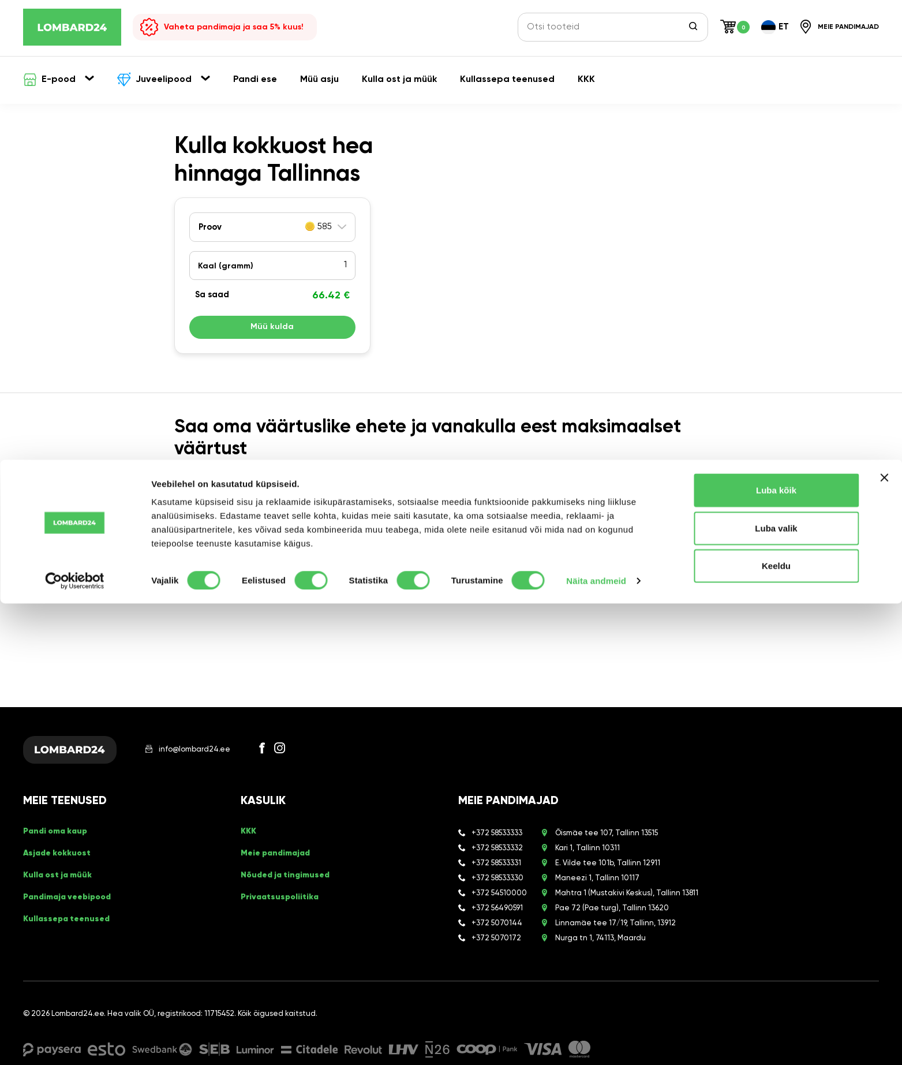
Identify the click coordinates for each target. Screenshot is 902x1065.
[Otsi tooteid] (606, 27)
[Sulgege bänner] (884, 939)
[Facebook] (286, 753)
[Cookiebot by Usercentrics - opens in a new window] (74, 1042)
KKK (249, 843)
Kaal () (225, 266)
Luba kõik (776, 951)
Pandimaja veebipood (72, 898)
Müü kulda (272, 330)
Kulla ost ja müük (61, 880)
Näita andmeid (596, 1042)
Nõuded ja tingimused (290, 880)
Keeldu (776, 1027)
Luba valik (776, 990)
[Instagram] (303, 753)
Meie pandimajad (279, 861)
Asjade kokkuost (60, 861)
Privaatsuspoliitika (283, 898)
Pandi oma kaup (59, 843)
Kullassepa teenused (70, 917)
